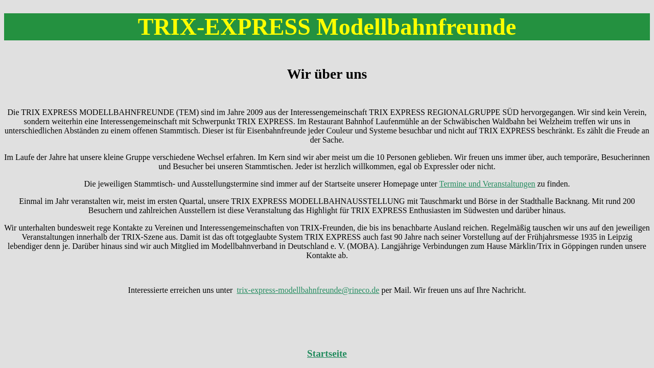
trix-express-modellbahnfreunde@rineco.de (308, 290)
